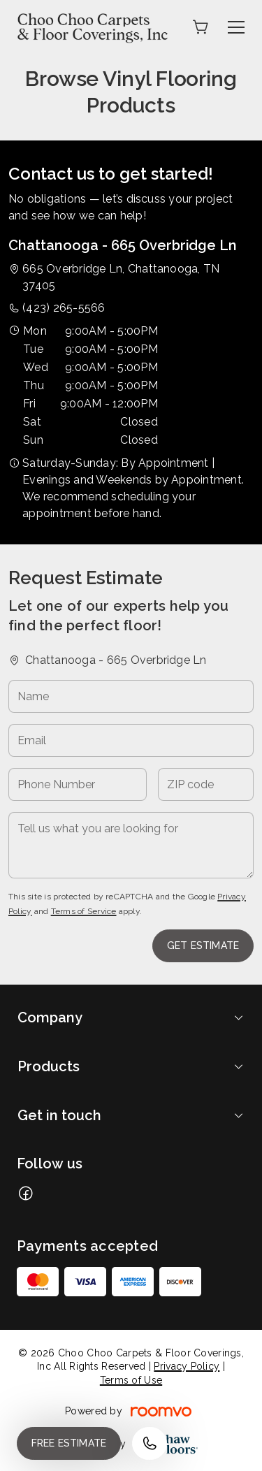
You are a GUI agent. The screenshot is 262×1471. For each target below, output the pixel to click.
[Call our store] (149, 1443)
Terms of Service (84, 911)
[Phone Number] (77, 784)
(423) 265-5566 (63, 307)
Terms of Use (131, 1380)
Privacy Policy (186, 1366)
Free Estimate (68, 1443)
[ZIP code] (206, 784)
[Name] (131, 696)
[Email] (131, 740)
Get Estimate (203, 945)
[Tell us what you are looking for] (131, 845)
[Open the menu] (236, 27)
